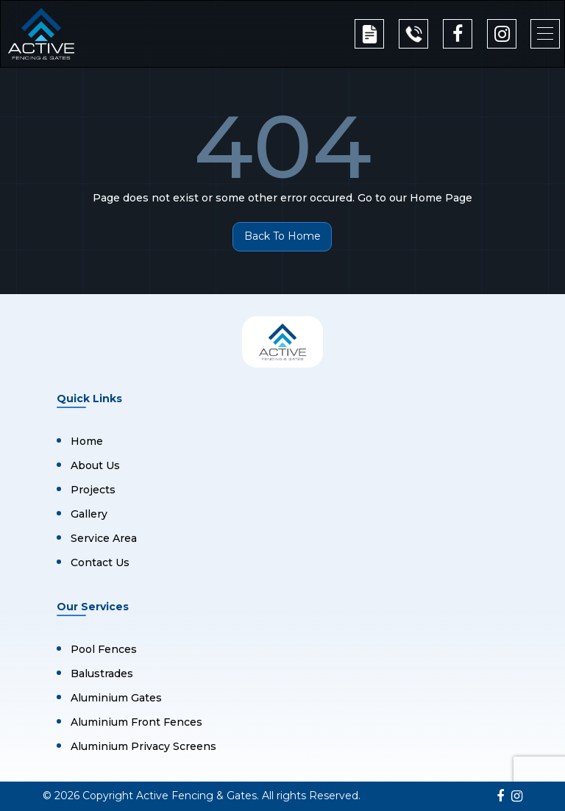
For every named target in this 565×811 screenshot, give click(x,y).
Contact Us (100, 562)
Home (87, 441)
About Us (95, 465)
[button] (545, 34)
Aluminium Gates (116, 697)
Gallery (89, 514)
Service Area (104, 538)
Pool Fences (104, 649)
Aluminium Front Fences (136, 722)
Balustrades (102, 673)
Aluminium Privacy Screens (143, 746)
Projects (93, 489)
